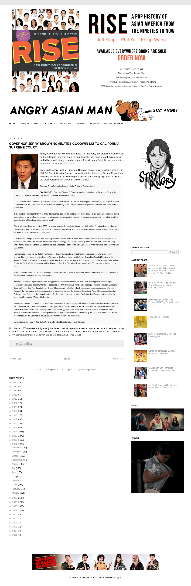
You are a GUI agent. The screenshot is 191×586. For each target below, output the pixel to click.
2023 (15, 395)
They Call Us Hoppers (158, 317)
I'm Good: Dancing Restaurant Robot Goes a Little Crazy (162, 386)
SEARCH (24, 123)
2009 (15, 502)
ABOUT (37, 123)
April (14, 480)
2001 (15, 535)
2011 (15, 444)
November (17, 452)
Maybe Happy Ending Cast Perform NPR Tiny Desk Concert (163, 301)
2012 (15, 440)
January (16, 493)
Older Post (118, 359)
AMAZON (84, 370)
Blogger (117, 577)
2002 (15, 531)
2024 (15, 390)
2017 (15, 419)
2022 (15, 399)
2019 (15, 411)
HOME (12, 123)
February (16, 489)
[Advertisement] (155, 218)
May (14, 476)
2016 (15, 423)
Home (67, 359)
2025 (15, 386)
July (14, 468)
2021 (15, 403)
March (15, 484)
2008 (15, 506)
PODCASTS (65, 123)
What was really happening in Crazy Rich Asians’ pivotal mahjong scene (162, 285)
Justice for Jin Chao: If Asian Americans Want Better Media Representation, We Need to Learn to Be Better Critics (162, 269)
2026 (15, 382)
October (16, 456)
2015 (15, 427)
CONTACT (50, 123)
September (17, 460)
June (14, 472)
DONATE (94, 123)
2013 (15, 436)
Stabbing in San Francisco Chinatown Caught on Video (161, 369)
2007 (15, 510)
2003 (15, 527)
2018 (15, 415)
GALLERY (81, 123)
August (15, 464)
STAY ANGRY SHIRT (113, 123)
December (17, 447)
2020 (15, 407)
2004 (15, 523)
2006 (15, 514)
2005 (15, 518)
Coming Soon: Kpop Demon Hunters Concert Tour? (161, 352)
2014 (15, 431)
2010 (15, 498)
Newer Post (15, 359)
